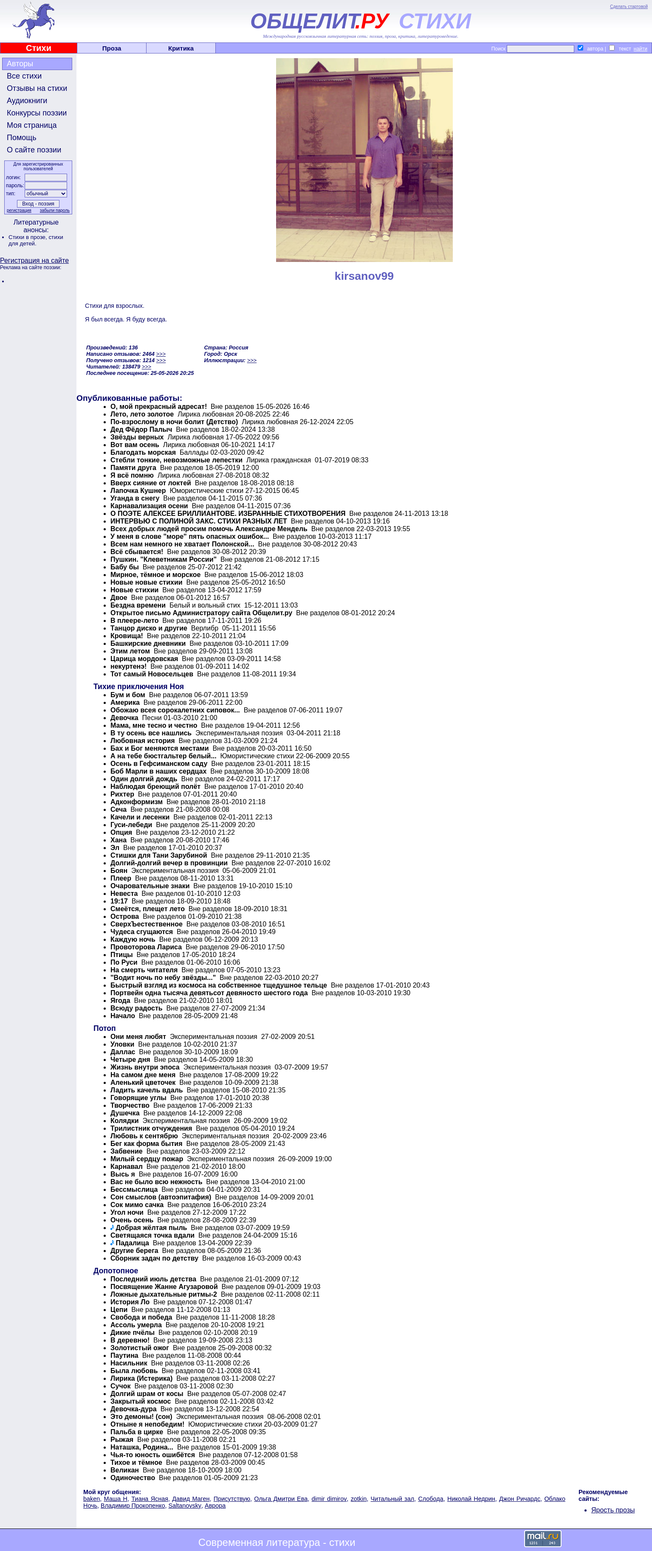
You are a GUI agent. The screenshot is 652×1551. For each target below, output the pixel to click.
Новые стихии (134, 590)
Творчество (130, 1105)
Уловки (122, 1044)
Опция (121, 832)
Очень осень (131, 1220)
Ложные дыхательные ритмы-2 (163, 1294)
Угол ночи (127, 1212)
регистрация (19, 210)
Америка (125, 702)
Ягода (120, 1000)
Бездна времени (138, 605)
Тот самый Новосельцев (151, 674)
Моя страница (32, 125)
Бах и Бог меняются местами (159, 748)
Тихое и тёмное (136, 1462)
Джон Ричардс (519, 1498)
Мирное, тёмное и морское (155, 574)
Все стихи (24, 76)
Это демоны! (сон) (141, 1416)
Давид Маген (190, 1498)
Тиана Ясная (149, 1498)
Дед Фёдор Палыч (141, 429)
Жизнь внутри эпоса (145, 1067)
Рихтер (122, 794)
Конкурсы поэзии (37, 113)
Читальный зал (393, 1498)
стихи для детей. (35, 240)
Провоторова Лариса (146, 947)
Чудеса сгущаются (141, 931)
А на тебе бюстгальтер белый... (163, 756)
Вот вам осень (134, 444)
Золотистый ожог (139, 1347)
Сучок (120, 1386)
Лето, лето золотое (142, 414)
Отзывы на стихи (37, 88)
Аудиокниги (27, 100)
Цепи (118, 1309)
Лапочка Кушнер (139, 490)
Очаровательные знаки (149, 886)
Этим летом (130, 651)
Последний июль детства (153, 1279)
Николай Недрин (471, 1498)
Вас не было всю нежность (156, 1181)
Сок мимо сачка (137, 1204)
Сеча (118, 809)
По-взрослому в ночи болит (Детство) (174, 421)
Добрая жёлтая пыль (151, 1227)
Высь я (122, 1174)
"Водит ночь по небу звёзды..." (163, 977)
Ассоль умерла (136, 1325)
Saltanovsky (184, 1505)
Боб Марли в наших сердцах (158, 771)
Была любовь (134, 1370)
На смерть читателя (144, 970)
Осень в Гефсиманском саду (158, 763)
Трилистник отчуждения (151, 1128)
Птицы (121, 954)
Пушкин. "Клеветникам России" (163, 559)
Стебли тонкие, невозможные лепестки (176, 460)
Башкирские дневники (148, 643)
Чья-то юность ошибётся (152, 1454)
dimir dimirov (329, 1498)
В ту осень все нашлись (151, 733)
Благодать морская (143, 452)
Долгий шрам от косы (146, 1393)
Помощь (22, 137)
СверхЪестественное (146, 924)
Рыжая (121, 1439)
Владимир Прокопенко (133, 1505)
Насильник (128, 1363)
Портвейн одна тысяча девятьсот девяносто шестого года (209, 992)
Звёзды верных (137, 437)
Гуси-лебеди (131, 824)
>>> (160, 354)
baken (91, 1498)
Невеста (124, 893)
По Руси (124, 962)
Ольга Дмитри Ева (281, 1498)
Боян (118, 870)
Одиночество (132, 1477)
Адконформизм (136, 801)
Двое (118, 597)
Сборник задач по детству (154, 1258)
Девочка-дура (133, 1409)
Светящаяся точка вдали (152, 1235)
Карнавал (126, 1166)
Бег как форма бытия (146, 1143)
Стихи (38, 48)
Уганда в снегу (134, 498)
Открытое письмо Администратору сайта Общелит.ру (201, 612)
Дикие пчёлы (132, 1332)
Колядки (124, 1120)
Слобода (430, 1498)
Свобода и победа (141, 1317)
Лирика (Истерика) (141, 1378)
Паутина (124, 1355)
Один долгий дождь (144, 779)
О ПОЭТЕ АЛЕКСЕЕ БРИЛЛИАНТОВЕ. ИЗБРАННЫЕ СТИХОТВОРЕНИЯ (227, 513)
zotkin (359, 1498)
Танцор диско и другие (148, 628)
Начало (122, 1015)
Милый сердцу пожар (146, 1159)
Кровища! (126, 635)
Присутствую (232, 1498)
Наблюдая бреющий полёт (155, 786)
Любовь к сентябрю (144, 1136)
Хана (118, 840)
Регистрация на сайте (34, 260)
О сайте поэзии (34, 150)
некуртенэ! (128, 666)
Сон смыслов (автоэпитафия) (160, 1197)
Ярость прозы (613, 1510)
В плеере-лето (134, 620)
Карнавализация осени (149, 505)
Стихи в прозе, (28, 237)
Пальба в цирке (136, 1432)
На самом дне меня (142, 1074)
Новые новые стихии (146, 582)
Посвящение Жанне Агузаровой (164, 1286)
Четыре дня (130, 1059)
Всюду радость (136, 1008)
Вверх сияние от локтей (150, 483)
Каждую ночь (132, 939)
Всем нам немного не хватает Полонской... (182, 544)
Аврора (215, 1505)
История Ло (130, 1302)
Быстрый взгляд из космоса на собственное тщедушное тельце (218, 985)
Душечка (125, 1113)
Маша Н (115, 1498)
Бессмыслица (134, 1189)
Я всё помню (132, 475)
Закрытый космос (140, 1401)
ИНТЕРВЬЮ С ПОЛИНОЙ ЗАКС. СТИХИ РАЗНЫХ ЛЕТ (198, 521)
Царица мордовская (144, 658)
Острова (124, 916)
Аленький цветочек (142, 1082)
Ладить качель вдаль (146, 1090)
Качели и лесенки (139, 817)
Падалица (132, 1243)
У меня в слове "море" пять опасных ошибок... (189, 536)
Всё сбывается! (136, 551)
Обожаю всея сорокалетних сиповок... (175, 710)
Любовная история (142, 740)
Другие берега (134, 1250)
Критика (181, 48)
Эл (114, 847)
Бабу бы (124, 567)
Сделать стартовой (629, 6)
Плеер (120, 878)
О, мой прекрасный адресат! (158, 406)
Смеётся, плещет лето (147, 908)
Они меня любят (138, 1036)
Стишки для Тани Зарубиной (158, 855)
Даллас (122, 1052)
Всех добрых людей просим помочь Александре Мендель (209, 528)
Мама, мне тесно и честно (153, 725)
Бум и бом (127, 694)
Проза (111, 48)
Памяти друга (133, 467)
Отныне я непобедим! (147, 1424)
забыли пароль (55, 210)
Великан (124, 1470)
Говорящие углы (138, 1097)
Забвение (126, 1151)
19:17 (119, 901)
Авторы (20, 63)
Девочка (125, 717)
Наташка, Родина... (141, 1447)
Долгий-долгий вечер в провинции (169, 863)
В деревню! (130, 1340)
